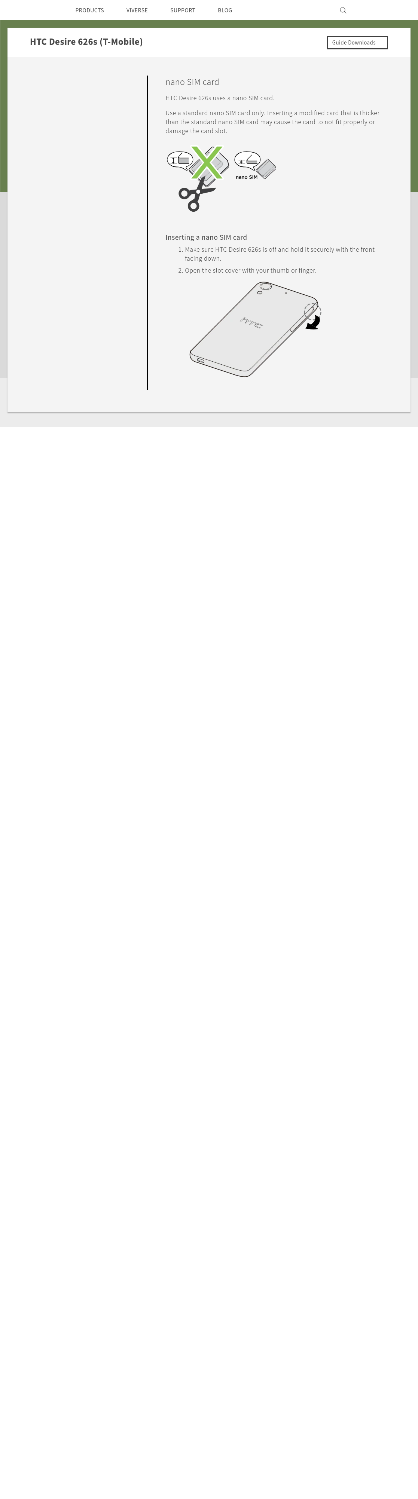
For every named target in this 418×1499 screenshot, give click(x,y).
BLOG (238, 10)
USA (51, 1311)
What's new (59, 222)
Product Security (317, 1345)
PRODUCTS (92, 10)
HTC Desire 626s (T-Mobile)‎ (111, 1222)
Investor (305, 1324)
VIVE (136, 1314)
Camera (46, 257)
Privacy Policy (313, 1355)
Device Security (316, 1314)
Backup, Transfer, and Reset (74, 326)
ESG (300, 1294)
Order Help (245, 1322)
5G (132, 1294)
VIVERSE (144, 10)
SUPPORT (193, 10)
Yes (339, 942)
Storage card (76, 147)
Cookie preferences (75, 1487)
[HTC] (44, 10)
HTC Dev (194, 1294)
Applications (52, 274)
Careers (304, 1334)
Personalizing (54, 239)
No (368, 942)
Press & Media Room (323, 1304)
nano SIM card (78, 128)
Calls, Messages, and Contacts (77, 291)
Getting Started (57, 79)
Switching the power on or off (90, 188)
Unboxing (57, 93)
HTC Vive (194, 1322)
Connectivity (52, 343)
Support (48, 1222)
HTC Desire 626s (80, 110)
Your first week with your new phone (87, 208)
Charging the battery (86, 166)
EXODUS (141, 1304)
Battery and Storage (63, 309)
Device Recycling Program (244, 1358)
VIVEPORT (144, 1324)
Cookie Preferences (321, 1365)
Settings (47, 361)
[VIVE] (373, 10)
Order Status (248, 1312)
